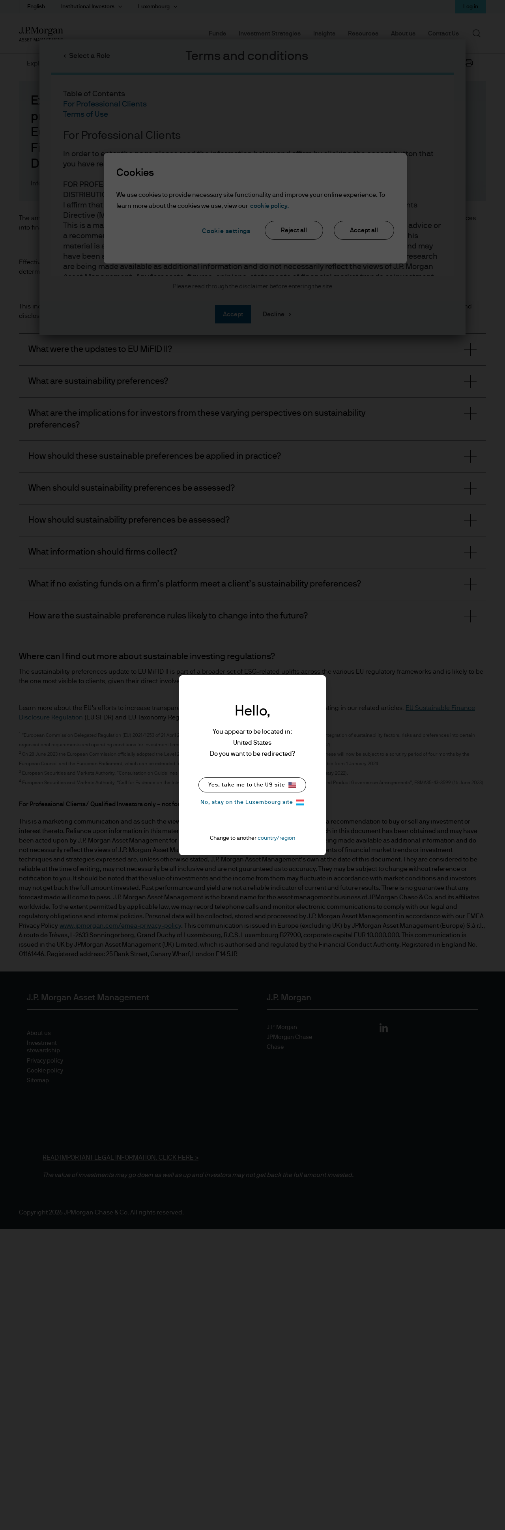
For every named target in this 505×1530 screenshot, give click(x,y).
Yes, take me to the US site (252, 785)
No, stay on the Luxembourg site (252, 802)
